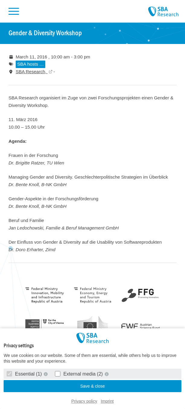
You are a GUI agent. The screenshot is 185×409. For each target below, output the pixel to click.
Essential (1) (25, 373)
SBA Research (163, 12)
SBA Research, (32, 71)
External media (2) (79, 373)
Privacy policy (84, 401)
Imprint (107, 401)
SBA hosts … (30, 64)
